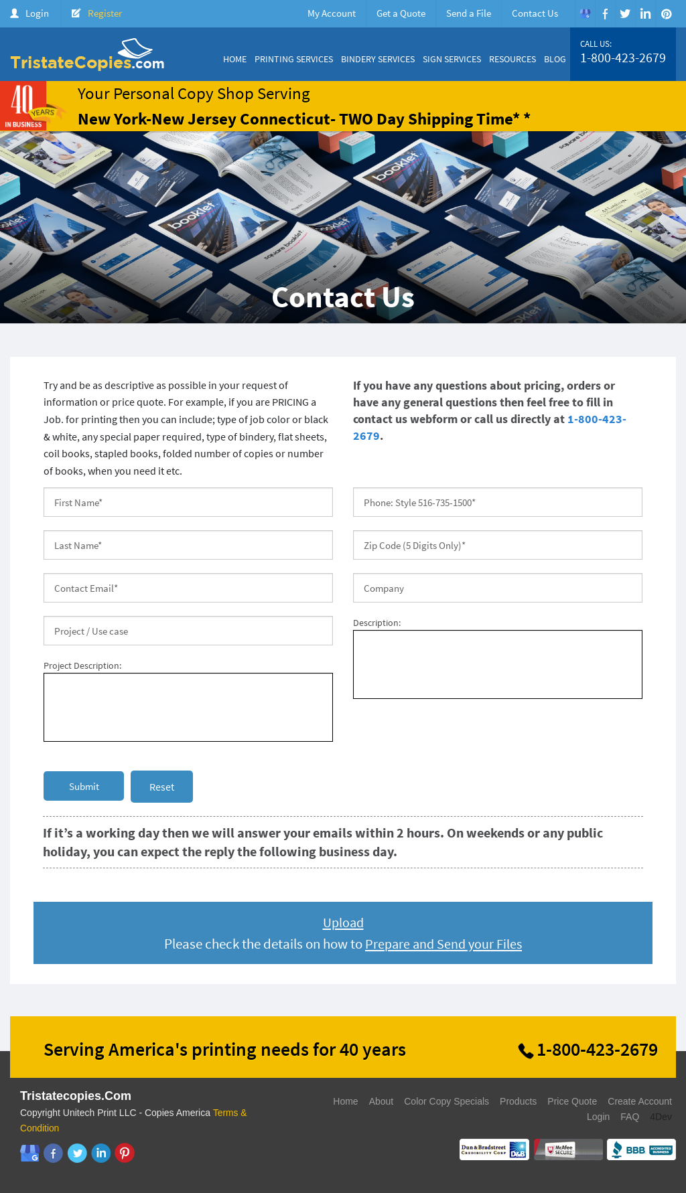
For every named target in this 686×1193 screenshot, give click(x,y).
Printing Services (294, 59)
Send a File (468, 13)
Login (37, 13)
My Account (331, 13)
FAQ (629, 1116)
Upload (343, 922)
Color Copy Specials (446, 1101)
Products (518, 1101)
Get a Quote (400, 13)
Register (105, 13)
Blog (555, 59)
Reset (161, 786)
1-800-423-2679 (623, 57)
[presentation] (455, 735)
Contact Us (535, 13)
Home (235, 59)
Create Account (640, 1101)
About (381, 1101)
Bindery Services (378, 59)
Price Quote (572, 1101)
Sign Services (452, 59)
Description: (377, 623)
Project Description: (82, 665)
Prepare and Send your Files (444, 944)
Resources (512, 59)
